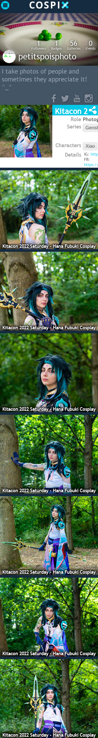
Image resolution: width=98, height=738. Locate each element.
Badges (56, 45)
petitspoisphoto (47, 56)
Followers (38, 45)
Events (90, 45)
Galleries (73, 45)
